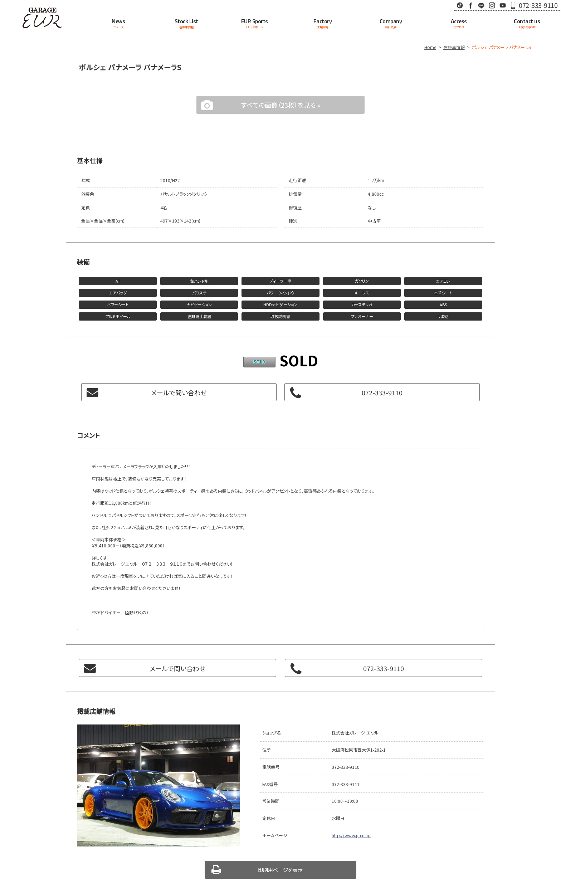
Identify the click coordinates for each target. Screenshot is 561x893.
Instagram (492, 5)
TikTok (459, 5)
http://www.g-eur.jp (351, 835)
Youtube (502, 5)
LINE (481, 5)
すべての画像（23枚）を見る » (281, 104)
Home (430, 47)
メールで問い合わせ (179, 392)
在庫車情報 (454, 47)
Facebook (470, 5)
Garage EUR (42, 18)
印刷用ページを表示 (280, 869)
